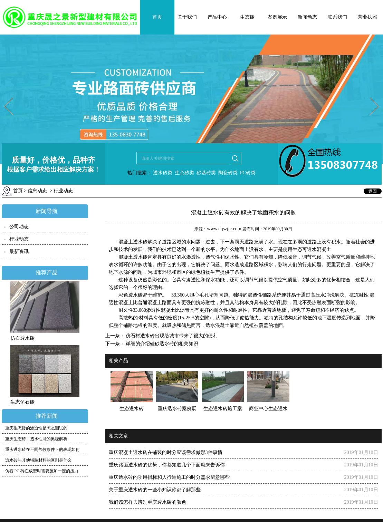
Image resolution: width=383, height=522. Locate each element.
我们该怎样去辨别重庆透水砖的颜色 (147, 502)
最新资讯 (19, 251)
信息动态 (37, 190)
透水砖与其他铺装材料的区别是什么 (38, 460)
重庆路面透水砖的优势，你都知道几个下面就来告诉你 (167, 464)
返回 (372, 191)
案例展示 (277, 17)
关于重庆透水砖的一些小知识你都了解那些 (155, 489)
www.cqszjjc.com (224, 228)
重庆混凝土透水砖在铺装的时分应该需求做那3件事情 (165, 452)
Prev (4, 95)
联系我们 (337, 17)
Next (370, 95)
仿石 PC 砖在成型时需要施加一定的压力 (42, 470)
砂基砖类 (206, 172)
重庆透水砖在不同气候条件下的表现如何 (42, 449)
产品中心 (217, 17)
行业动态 (19, 239)
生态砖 (247, 17)
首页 (157, 17)
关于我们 (187, 17)
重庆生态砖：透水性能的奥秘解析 (36, 438)
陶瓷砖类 (227, 172)
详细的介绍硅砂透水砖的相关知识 (162, 343)
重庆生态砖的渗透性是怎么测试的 (36, 428)
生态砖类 (184, 172)
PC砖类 (248, 172)
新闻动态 (307, 17)
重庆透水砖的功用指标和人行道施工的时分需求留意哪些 (169, 477)
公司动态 (19, 226)
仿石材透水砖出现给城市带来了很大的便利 (171, 335)
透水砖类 (162, 172)
